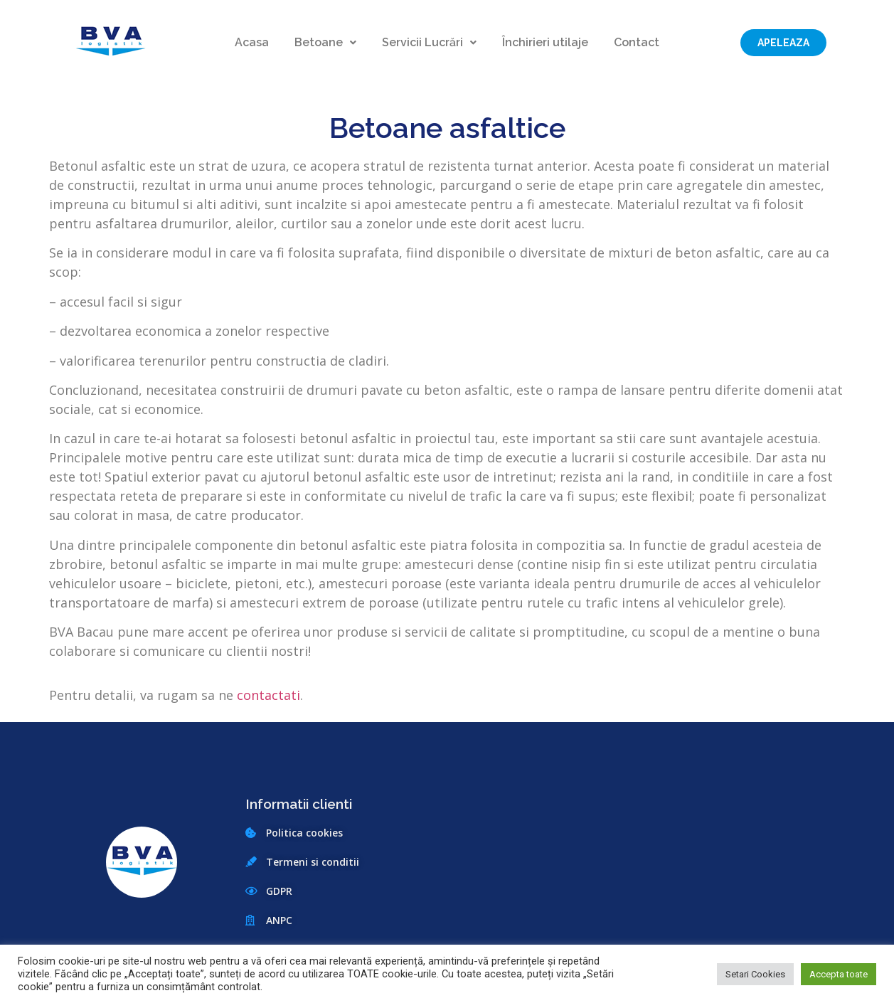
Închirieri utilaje (545, 42)
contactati (268, 695)
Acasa (252, 42)
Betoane (325, 42)
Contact (636, 42)
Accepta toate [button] (838, 974)
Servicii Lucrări (429, 42)
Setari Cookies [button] (755, 974)
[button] (783, 42)
